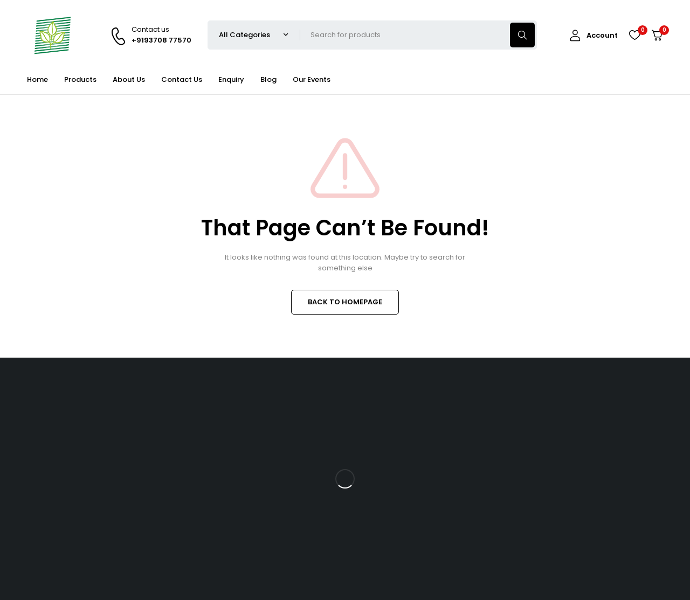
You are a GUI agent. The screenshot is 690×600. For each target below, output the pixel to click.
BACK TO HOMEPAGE (345, 302)
